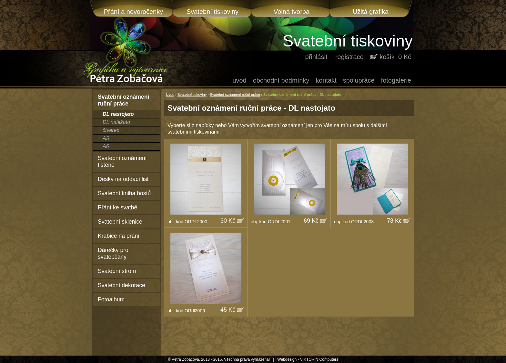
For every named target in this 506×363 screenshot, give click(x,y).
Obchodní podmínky (281, 80)
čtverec (111, 130)
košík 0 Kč (395, 56)
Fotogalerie (396, 80)
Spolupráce (359, 80)
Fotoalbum (111, 299)
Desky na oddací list (123, 179)
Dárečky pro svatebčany (113, 253)
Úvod (239, 80)
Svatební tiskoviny (212, 11)
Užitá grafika (371, 11)
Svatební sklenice (120, 221)
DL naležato (116, 122)
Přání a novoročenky (133, 11)
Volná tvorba (291, 11)
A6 (106, 146)
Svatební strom (117, 271)
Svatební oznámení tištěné (122, 161)
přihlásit (316, 56)
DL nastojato (118, 114)
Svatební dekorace (121, 285)
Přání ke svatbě (117, 207)
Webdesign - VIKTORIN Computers (307, 359)
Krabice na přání (118, 236)
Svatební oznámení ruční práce (235, 94)
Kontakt (326, 80)
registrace (349, 56)
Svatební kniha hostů (124, 193)
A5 (106, 138)
